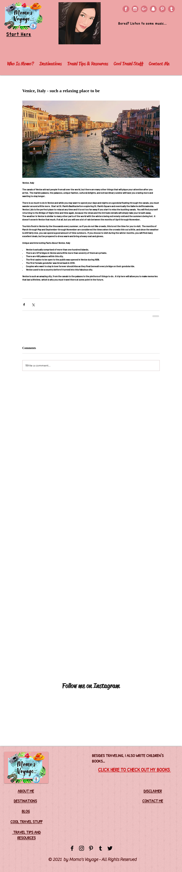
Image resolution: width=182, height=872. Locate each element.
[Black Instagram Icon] (81, 848)
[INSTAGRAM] (135, 9)
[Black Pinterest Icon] (91, 848)
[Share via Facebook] (24, 304)
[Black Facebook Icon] (72, 848)
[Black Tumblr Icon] (100, 848)
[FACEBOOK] (126, 9)
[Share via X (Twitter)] (33, 304)
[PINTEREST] (162, 9)
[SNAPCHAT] (153, 9)
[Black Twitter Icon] (110, 848)
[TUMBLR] (171, 9)
